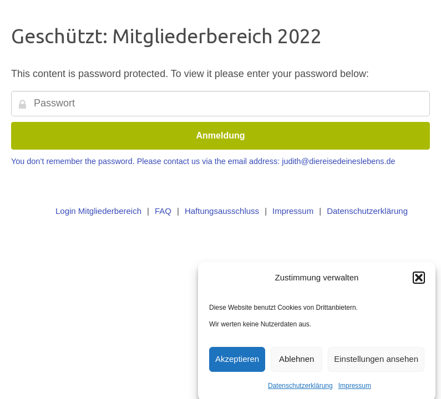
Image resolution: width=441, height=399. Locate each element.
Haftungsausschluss (222, 211)
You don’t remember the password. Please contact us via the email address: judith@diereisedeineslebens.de (203, 161)
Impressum (354, 387)
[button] (418, 279)
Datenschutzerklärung (300, 387)
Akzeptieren (237, 361)
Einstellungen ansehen (376, 361)
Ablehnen (296, 361)
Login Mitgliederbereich (98, 211)
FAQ (163, 211)
